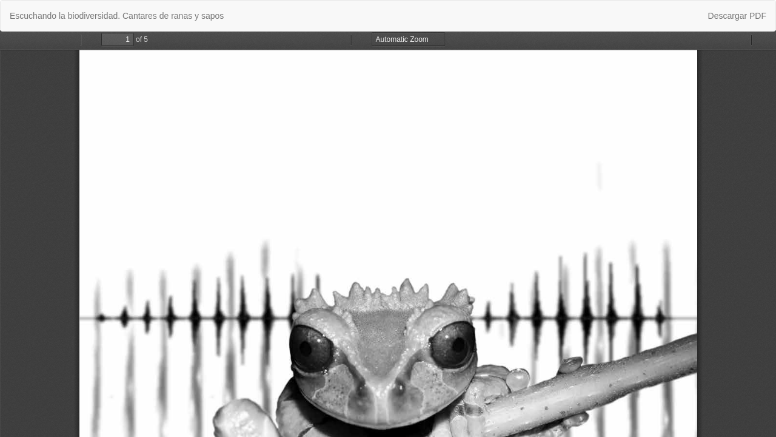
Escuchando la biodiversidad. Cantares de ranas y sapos (117, 16)
